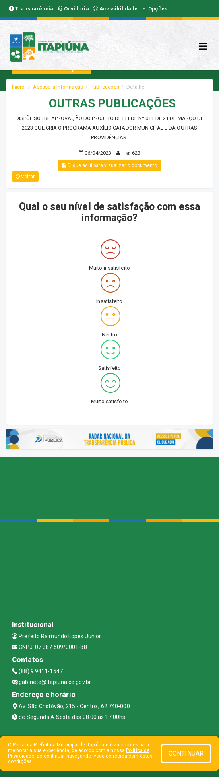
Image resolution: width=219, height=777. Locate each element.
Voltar (25, 176)
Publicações (105, 87)
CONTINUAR (186, 753)
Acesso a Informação (58, 87)
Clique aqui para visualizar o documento (109, 165)
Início (18, 87)
